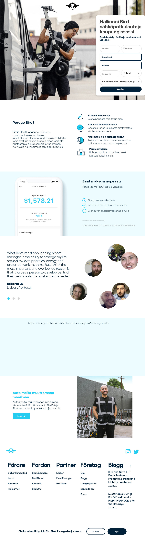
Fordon (41, 465)
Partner (66, 465)
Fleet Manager (64, 478)
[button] (8, 298)
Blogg (83, 478)
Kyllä (117, 531)
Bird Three (37, 478)
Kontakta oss (87, 488)
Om (82, 472)
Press (83, 494)
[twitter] (136, 453)
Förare (16, 465)
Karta (11, 478)
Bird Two (36, 483)
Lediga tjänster (88, 483)
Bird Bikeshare (39, 472)
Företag (90, 465)
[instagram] (128, 452)
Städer (60, 472)
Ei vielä (96, 531)
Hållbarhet (13, 488)
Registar (21, 415)
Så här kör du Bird (17, 472)
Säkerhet (13, 483)
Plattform (61, 483)
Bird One (37, 488)
